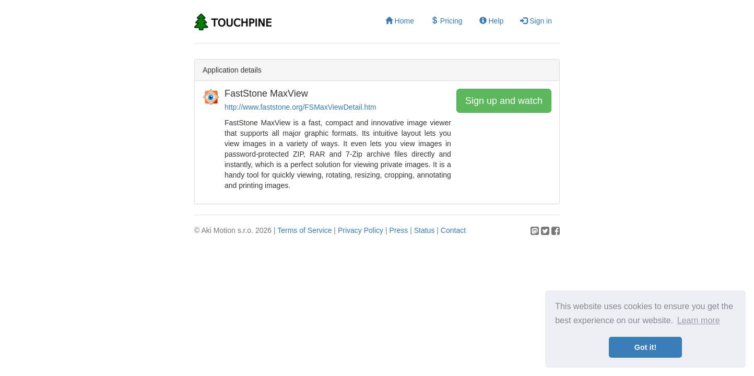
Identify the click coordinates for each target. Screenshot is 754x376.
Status (424, 230)
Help (491, 21)
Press (398, 230)
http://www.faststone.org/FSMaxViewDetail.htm (300, 107)
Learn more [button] (698, 320)
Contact (453, 230)
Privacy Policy (360, 230)
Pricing (447, 21)
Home (399, 21)
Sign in (536, 21)
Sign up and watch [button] (504, 101)
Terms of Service (304, 230)
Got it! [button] (645, 347)
